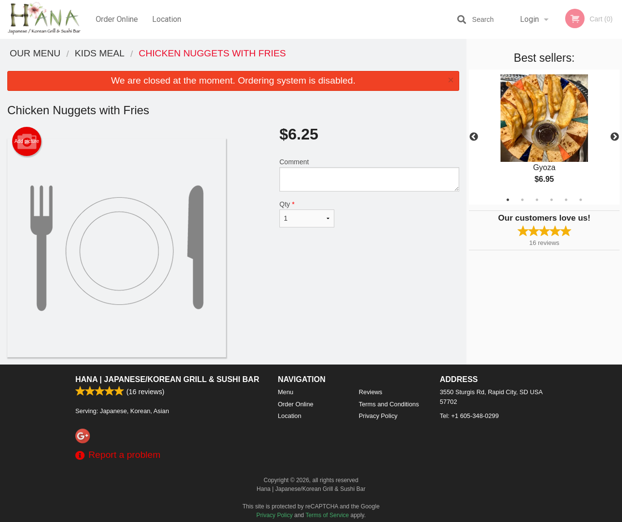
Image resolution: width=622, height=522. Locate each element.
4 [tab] (551, 200)
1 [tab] (508, 200)
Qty (306, 213)
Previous (474, 137)
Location (166, 19)
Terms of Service (327, 515)
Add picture (27, 141)
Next (615, 137)
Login (529, 19)
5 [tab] (566, 200)
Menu (286, 392)
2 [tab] (522, 200)
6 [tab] (581, 200)
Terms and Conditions (389, 404)
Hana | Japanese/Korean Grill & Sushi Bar (167, 379)
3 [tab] (537, 200)
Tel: (469, 415)
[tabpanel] (544, 137)
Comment (369, 174)
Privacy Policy (378, 415)
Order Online (117, 19)
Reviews (370, 392)
